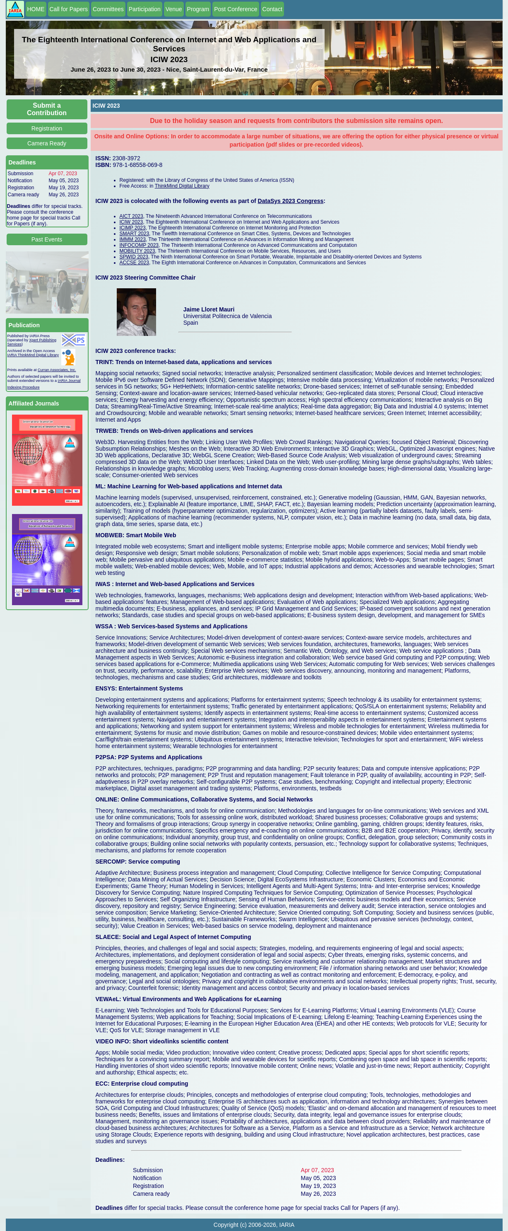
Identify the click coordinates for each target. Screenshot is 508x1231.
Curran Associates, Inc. (57, 370)
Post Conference (235, 9)
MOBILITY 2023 (137, 251)
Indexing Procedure (23, 387)
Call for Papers (69, 9)
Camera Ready (46, 143)
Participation (145, 9)
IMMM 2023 (133, 239)
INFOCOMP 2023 (139, 245)
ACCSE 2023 (134, 263)
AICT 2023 (131, 216)
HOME (36, 9)
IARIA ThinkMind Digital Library (33, 355)
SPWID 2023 (134, 257)
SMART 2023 (134, 234)
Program (198, 9)
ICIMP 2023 (133, 228)
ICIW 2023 (131, 222)
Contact (272, 9)
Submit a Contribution (47, 109)
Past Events (47, 239)
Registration (47, 128)
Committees (108, 9)
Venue (174, 9)
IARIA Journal (69, 381)
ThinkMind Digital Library (182, 186)
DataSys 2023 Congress (291, 201)
